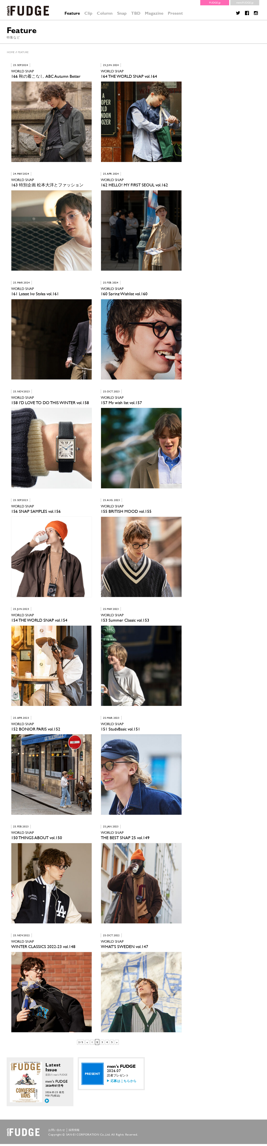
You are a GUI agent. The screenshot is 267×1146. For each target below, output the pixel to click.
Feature (72, 13)
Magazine (154, 13)
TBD (135, 13)
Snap (122, 13)
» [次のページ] (116, 1044)
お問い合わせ (56, 1132)
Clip (88, 13)
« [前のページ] (87, 1044)
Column (105, 13)
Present (175, 13)
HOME (10, 52)
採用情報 (74, 1132)
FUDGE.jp (214, 2)
